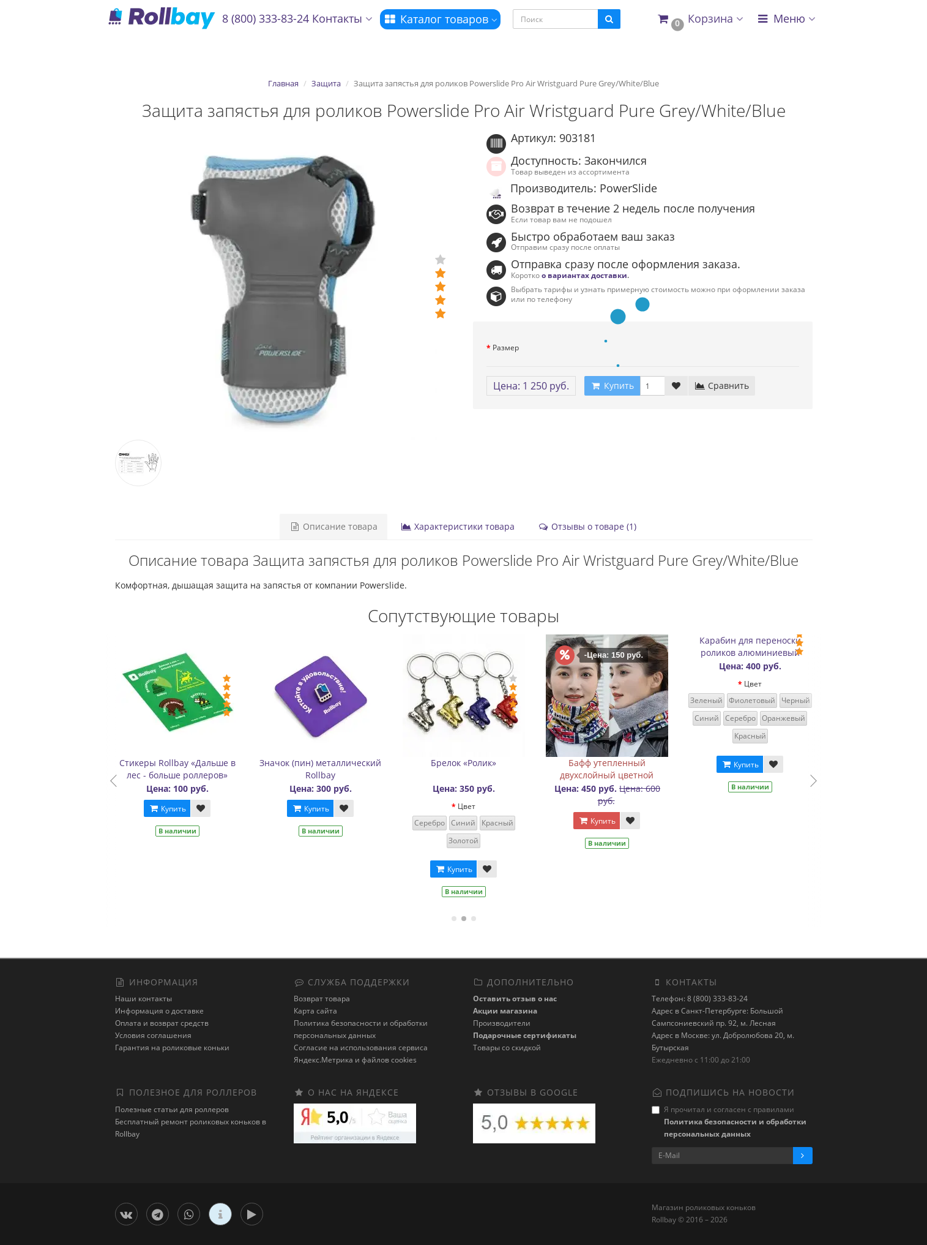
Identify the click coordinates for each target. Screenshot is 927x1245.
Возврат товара (322, 998)
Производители (502, 1023)
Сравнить (721, 385)
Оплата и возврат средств (162, 1023)
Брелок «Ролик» (503, 763)
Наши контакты (143, 998)
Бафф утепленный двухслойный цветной (646, 769)
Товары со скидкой (507, 1047)
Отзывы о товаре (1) (587, 526)
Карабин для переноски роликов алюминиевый (790, 646)
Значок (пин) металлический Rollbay (360, 769)
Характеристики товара (458, 526)
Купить (207, 808)
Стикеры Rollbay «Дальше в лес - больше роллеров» (217, 769)
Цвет (506, 806)
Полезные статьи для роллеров (172, 1109)
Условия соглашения (153, 1035)
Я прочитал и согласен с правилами (729, 1121)
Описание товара (333, 526)
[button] (700, 19)
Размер (506, 347)
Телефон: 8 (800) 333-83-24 (700, 998)
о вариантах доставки (584, 275)
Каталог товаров (440, 19)
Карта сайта (315, 1011)
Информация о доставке (159, 1011)
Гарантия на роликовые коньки (172, 1047)
